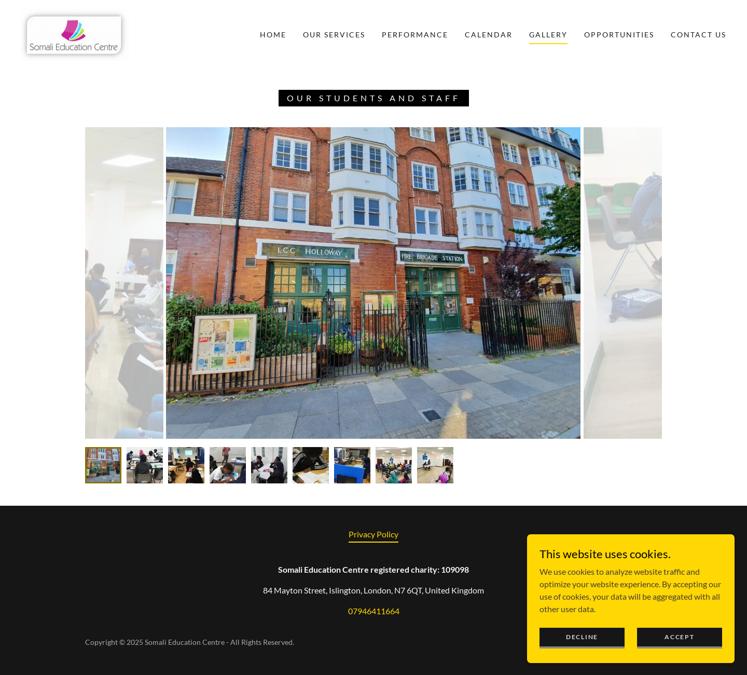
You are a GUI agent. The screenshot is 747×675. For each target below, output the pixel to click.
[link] (75, 33)
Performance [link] (415, 34)
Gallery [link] (548, 34)
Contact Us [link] (698, 34)
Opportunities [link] (619, 34)
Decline (582, 637)
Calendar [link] (489, 34)
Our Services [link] (334, 34)
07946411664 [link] (373, 611)
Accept (679, 637)
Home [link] (273, 34)
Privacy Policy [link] (373, 534)
